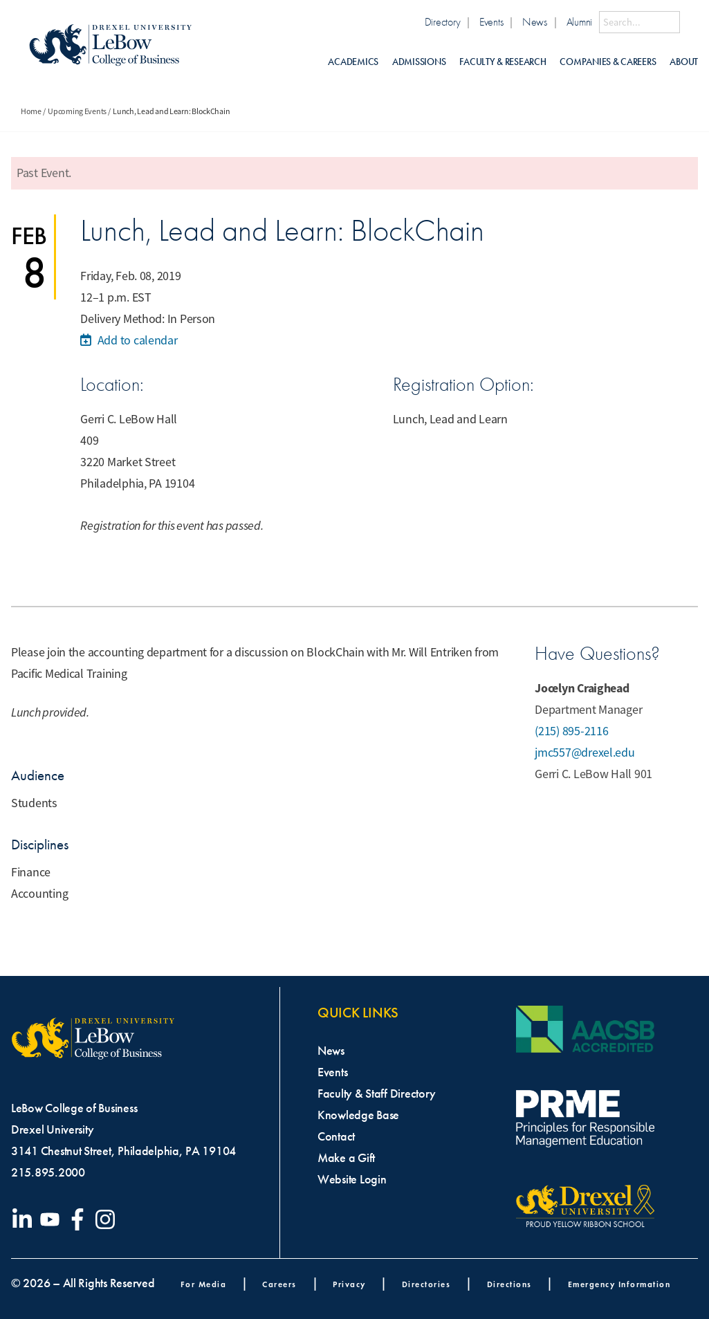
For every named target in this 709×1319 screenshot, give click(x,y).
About (684, 62)
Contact (336, 1136)
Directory (443, 21)
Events (491, 21)
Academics (353, 62)
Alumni (579, 21)
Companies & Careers (608, 62)
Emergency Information (619, 1284)
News (534, 21)
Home (31, 111)
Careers (279, 1284)
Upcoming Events (77, 111)
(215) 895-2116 (571, 731)
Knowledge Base (358, 1115)
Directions (509, 1284)
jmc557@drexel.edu (584, 752)
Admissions (418, 62)
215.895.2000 (48, 1172)
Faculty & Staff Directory (376, 1093)
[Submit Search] (689, 22)
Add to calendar (128, 340)
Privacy (349, 1284)
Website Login (352, 1179)
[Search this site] (639, 22)
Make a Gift (346, 1157)
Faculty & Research (502, 62)
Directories (426, 1284)
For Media (204, 1284)
